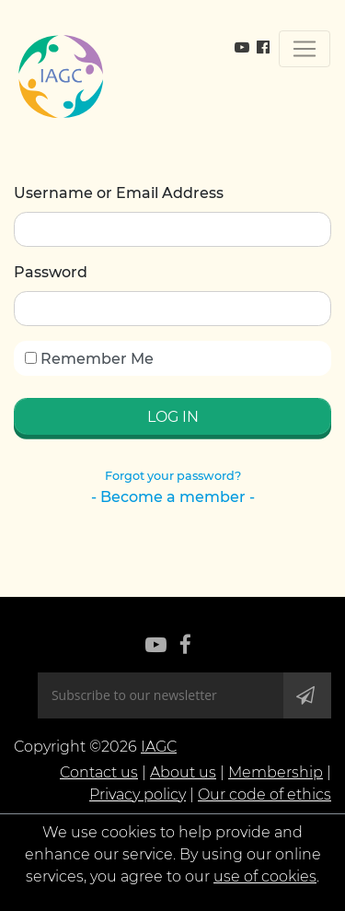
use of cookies (264, 876)
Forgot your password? (173, 476)
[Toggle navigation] (304, 48)
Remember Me (89, 359)
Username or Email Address (119, 193)
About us (183, 772)
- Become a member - (173, 497)
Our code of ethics (264, 794)
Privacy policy (137, 794)
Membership (275, 772)
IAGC (159, 746)
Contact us (99, 772)
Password (50, 272)
